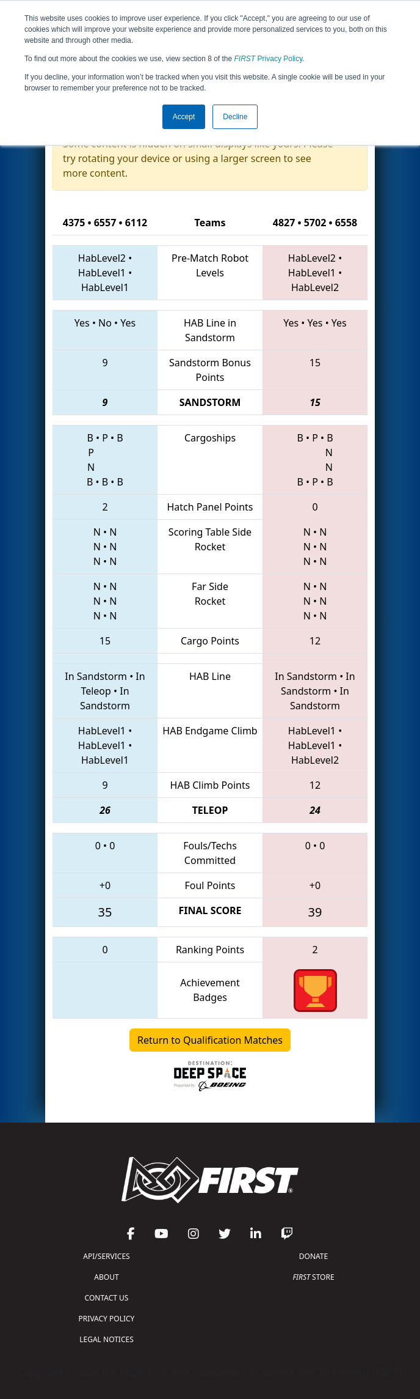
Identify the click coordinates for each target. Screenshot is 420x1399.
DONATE (313, 1256)
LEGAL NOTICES (106, 1339)
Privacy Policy (268, 58)
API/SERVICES (106, 1256)
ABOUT (106, 1277)
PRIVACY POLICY (107, 1318)
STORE (313, 1277)
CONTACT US (107, 1298)
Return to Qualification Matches (210, 1040)
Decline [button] (235, 117)
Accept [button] (184, 117)
